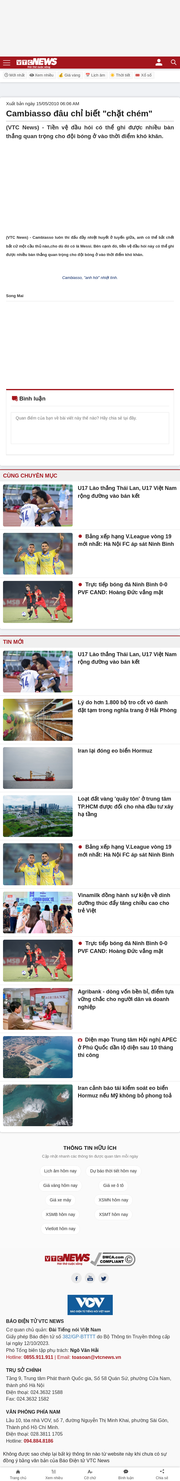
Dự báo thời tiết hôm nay (113, 1170)
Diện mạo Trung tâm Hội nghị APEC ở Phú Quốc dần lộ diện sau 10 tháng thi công (127, 1047)
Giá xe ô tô (113, 1185)
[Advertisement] (90, 183)
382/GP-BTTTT (79, 1336)
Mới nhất (14, 75)
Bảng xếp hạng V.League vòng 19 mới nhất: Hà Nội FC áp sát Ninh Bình (126, 540)
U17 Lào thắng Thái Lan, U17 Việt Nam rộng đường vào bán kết (127, 492)
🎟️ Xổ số (143, 75)
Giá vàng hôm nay (60, 1185)
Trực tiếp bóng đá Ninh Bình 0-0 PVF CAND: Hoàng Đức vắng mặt (122, 588)
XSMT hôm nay (113, 1214)
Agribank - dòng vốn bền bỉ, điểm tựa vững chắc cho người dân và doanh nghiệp (126, 999)
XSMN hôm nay (113, 1199)
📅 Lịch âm (95, 75)
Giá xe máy (60, 1199)
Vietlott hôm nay (60, 1228)
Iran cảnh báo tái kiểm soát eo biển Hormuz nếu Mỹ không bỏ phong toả (125, 1092)
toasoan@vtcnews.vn (96, 1357)
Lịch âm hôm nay (60, 1170)
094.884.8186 (38, 1441)
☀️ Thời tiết (120, 75)
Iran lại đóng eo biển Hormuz (115, 751)
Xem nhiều (41, 75)
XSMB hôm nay (60, 1214)
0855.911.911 (38, 1357)
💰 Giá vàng (69, 75)
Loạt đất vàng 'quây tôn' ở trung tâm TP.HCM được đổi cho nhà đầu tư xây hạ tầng (125, 806)
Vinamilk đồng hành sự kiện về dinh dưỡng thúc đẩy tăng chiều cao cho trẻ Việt (124, 903)
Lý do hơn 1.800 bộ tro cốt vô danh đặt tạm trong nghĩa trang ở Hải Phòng (127, 706)
